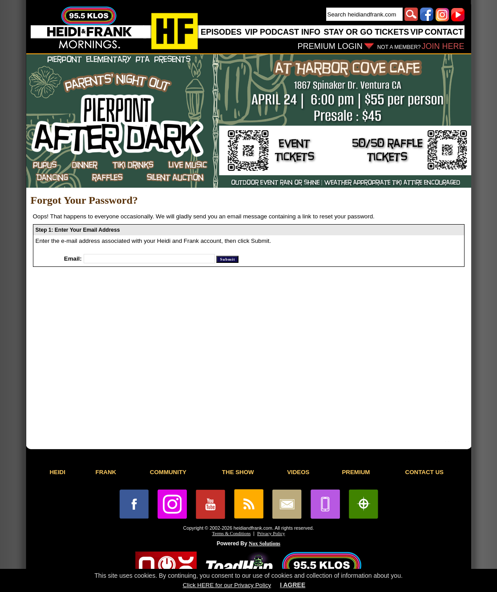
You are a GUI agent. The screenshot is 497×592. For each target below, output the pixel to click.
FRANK (106, 472)
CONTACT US (424, 472)
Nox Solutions (264, 543)
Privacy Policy (271, 533)
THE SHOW (238, 472)
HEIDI (57, 472)
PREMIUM (356, 472)
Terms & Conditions (231, 533)
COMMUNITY (168, 472)
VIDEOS (298, 472)
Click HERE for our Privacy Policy (227, 585)
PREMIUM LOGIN (330, 46)
